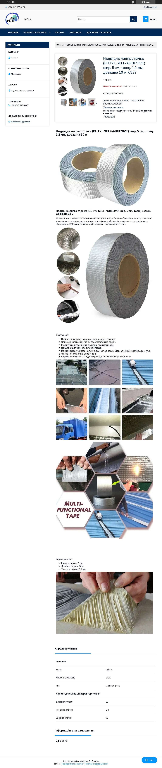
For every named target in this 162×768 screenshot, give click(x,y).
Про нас (60, 32)
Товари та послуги (35, 32)
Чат (149, 760)
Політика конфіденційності (96, 764)
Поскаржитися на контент (72, 764)
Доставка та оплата (99, 32)
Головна (13, 32)
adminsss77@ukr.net (20, 122)
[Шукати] (133, 19)
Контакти (75, 32)
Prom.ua (95, 761)
